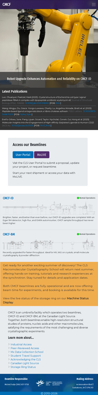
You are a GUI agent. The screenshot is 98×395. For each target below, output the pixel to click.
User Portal (23, 155)
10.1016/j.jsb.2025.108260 (37, 103)
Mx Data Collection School (27, 352)
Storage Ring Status (23, 367)
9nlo (58, 103)
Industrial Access (21, 344)
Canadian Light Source (25, 363)
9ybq (29, 114)
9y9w (23, 114)
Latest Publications (14, 91)
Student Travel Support (26, 355)
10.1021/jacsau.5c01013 (22, 125)
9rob (48, 125)
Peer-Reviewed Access (25, 348)
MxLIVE (41, 155)
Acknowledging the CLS (26, 359)
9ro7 (42, 125)
